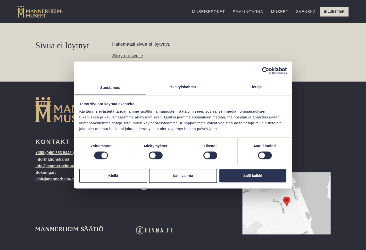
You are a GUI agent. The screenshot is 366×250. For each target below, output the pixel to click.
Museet (279, 12)
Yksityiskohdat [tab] (183, 87)
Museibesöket (208, 12)
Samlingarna (248, 12)
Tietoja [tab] (256, 87)
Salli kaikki (252, 176)
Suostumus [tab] (110, 87)
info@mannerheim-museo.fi (61, 166)
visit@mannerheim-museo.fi (61, 179)
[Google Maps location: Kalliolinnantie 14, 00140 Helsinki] (286, 203)
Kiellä (113, 176)
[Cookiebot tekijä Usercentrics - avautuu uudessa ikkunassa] (265, 70)
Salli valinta (183, 176)
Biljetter (334, 11)
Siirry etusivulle (127, 55)
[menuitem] (306, 16)
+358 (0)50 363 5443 (54, 153)
